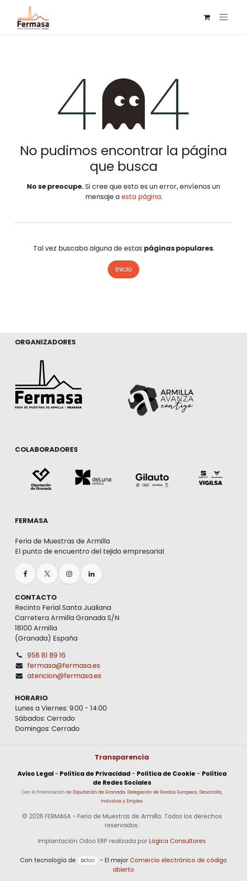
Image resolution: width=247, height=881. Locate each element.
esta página (141, 197)
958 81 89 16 (46, 655)
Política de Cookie (166, 773)
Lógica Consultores (177, 841)
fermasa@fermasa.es (63, 665)
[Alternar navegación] (223, 17)
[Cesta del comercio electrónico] (206, 17)
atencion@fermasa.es (64, 676)
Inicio (123, 269)
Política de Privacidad (95, 773)
